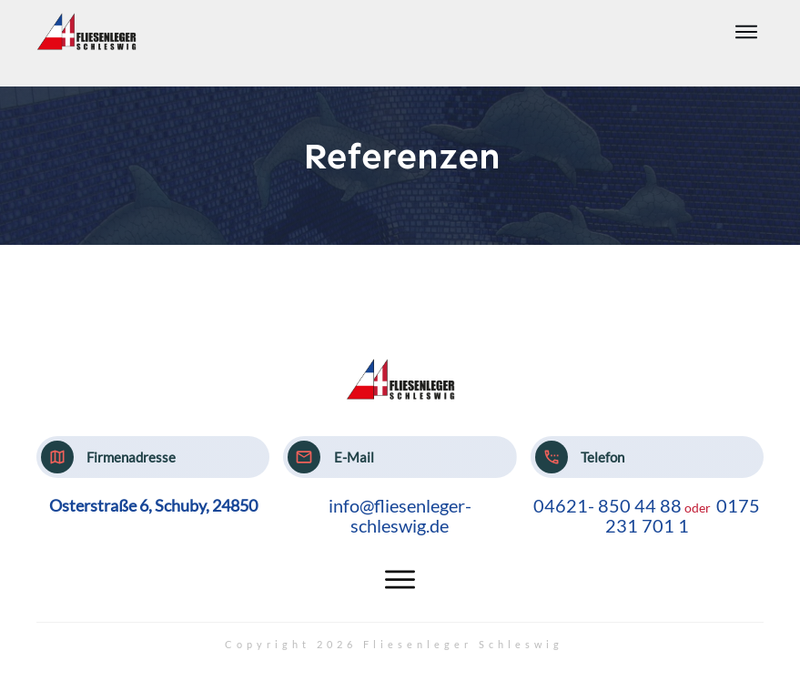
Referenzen (401, 156)
